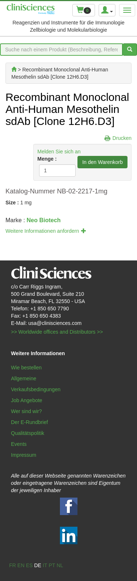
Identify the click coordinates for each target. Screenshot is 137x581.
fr (12, 565)
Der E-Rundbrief (29, 422)
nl (60, 565)
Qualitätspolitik (27, 433)
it (45, 565)
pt (52, 565)
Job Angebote (26, 400)
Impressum (23, 455)
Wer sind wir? (26, 411)
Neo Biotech (44, 220)
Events (19, 444)
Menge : (47, 159)
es (29, 565)
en (21, 565)
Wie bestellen (26, 367)
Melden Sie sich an (58, 151)
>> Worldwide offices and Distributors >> (57, 332)
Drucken (122, 138)
